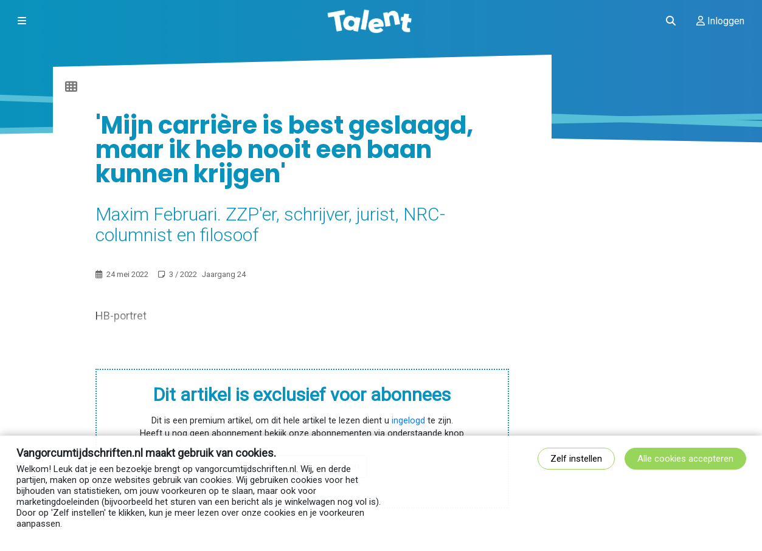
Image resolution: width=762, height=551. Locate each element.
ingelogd (408, 421)
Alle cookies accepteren (685, 458)
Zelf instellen (576, 458)
